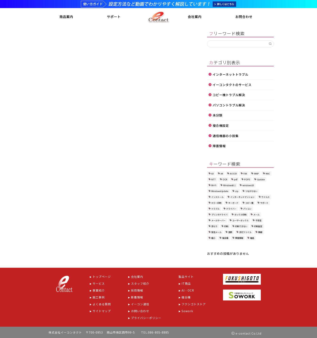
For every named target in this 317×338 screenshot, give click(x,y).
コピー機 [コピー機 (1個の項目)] (249, 203)
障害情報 (219, 146)
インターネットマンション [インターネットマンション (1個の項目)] (242, 197)
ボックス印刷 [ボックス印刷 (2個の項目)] (240, 214)
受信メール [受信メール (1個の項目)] (216, 232)
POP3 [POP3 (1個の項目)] (247, 179)
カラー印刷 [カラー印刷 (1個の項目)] (216, 203)
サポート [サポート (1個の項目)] (264, 203)
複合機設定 (221, 126)
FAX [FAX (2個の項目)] (245, 173)
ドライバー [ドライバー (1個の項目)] (231, 209)
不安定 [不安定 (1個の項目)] (258, 220)
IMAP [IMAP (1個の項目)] (256, 173)
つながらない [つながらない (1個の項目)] (251, 191)
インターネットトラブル (230, 74)
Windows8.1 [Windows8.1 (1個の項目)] (229, 185)
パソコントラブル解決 (229, 105)
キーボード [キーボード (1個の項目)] (233, 203)
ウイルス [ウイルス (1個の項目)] (265, 197)
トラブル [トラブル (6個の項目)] (215, 209)
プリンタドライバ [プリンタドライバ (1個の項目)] (219, 214)
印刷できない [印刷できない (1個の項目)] (241, 226)
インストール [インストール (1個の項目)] (217, 197)
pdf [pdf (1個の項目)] (235, 179)
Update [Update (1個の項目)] (261, 179)
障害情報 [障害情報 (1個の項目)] (239, 238)
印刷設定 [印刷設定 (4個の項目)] (258, 226)
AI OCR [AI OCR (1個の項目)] (233, 173)
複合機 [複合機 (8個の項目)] (225, 238)
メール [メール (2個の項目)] (256, 214)
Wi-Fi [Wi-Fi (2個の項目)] (213, 185)
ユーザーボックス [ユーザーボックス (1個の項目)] (240, 220)
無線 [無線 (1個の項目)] (260, 232)
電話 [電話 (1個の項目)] (252, 238)
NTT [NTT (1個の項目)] (213, 179)
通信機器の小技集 (226, 136)
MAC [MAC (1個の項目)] (268, 173)
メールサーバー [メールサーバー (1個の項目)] (218, 220)
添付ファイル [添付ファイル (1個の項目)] (245, 232)
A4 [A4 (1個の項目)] (222, 173)
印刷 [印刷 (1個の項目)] (226, 226)
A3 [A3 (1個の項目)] (212, 173)
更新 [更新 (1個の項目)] (230, 232)
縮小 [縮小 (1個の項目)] (213, 238)
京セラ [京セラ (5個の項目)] (214, 226)
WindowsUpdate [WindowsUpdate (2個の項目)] (219, 191)
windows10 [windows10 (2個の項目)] (248, 185)
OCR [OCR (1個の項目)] (225, 179)
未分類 (217, 115)
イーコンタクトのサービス (232, 85)
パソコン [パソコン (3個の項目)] (247, 209)
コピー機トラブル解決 (229, 95)
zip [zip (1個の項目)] (236, 191)
